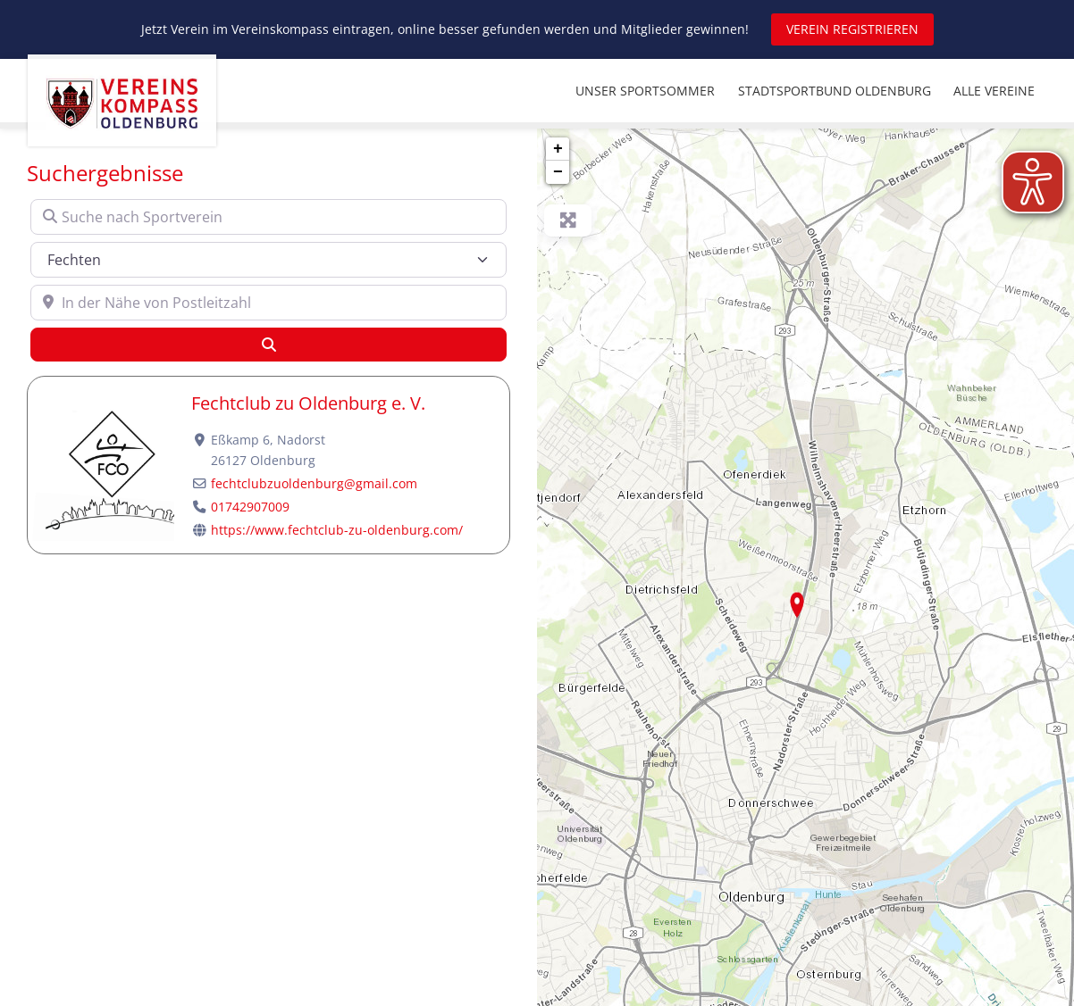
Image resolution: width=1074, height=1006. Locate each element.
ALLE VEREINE (994, 90)
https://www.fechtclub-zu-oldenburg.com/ (337, 529)
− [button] (558, 172)
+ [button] (558, 149)
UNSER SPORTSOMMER (645, 90)
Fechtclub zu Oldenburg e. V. (308, 403)
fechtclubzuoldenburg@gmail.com (314, 483)
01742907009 (250, 506)
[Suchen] (268, 345)
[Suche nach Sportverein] (268, 217)
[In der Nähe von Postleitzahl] (268, 302)
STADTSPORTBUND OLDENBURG (834, 90)
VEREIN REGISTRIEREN (852, 29)
